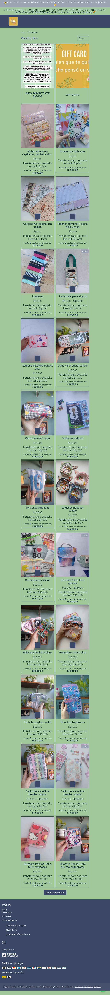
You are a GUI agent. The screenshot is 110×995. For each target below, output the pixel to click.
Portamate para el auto (72, 296)
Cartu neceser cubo (37, 438)
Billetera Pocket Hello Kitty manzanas (37, 865)
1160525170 (9, 930)
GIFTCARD (72, 94)
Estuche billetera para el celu (37, 367)
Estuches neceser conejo (72, 509)
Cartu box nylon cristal (37, 722)
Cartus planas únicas (37, 580)
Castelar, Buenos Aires (14, 926)
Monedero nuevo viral (72, 652)
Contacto (6, 916)
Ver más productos (55, 892)
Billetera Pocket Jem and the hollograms (72, 865)
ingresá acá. (79, 987)
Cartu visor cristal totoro (73, 365)
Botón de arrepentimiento (92, 987)
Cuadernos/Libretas (72, 151)
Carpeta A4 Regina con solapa (37, 225)
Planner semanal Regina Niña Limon (73, 225)
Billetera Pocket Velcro (37, 652)
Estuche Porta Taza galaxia (72, 582)
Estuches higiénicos (72, 722)
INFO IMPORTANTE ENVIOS (37, 95)
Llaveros (37, 296)
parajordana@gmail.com (16, 934)
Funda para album (73, 438)
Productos (33, 32)
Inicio (24, 32)
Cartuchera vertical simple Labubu (37, 793)
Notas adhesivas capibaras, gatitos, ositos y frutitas (37, 153)
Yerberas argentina (37, 507)
